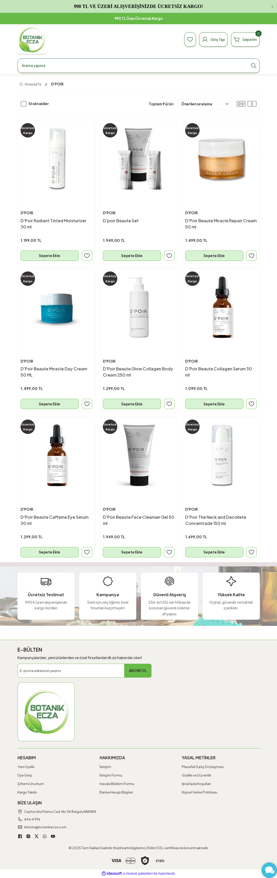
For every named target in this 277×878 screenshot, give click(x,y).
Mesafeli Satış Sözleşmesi (203, 767)
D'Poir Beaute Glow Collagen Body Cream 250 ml (138, 372)
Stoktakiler (39, 103)
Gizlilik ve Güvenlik (196, 776)
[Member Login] (210, 39)
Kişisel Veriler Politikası (199, 793)
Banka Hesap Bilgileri (116, 793)
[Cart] (244, 39)
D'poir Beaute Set (121, 220)
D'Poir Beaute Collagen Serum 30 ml (218, 372)
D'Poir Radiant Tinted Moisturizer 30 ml (54, 223)
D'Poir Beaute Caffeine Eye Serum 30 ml (55, 520)
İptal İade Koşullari (196, 784)
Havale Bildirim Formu (117, 784)
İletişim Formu (111, 776)
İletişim (105, 767)
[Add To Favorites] (87, 255)
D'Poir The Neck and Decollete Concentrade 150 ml (215, 520)
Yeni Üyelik (25, 767)
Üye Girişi (24, 776)
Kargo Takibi (27, 793)
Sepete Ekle (49, 255)
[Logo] (32, 39)
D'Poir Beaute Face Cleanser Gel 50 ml (135, 520)
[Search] (138, 65)
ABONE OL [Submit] (138, 671)
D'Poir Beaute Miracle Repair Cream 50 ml (214, 223)
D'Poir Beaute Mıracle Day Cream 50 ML (54, 372)
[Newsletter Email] (84, 671)
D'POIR (57, 84)
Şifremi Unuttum (30, 784)
